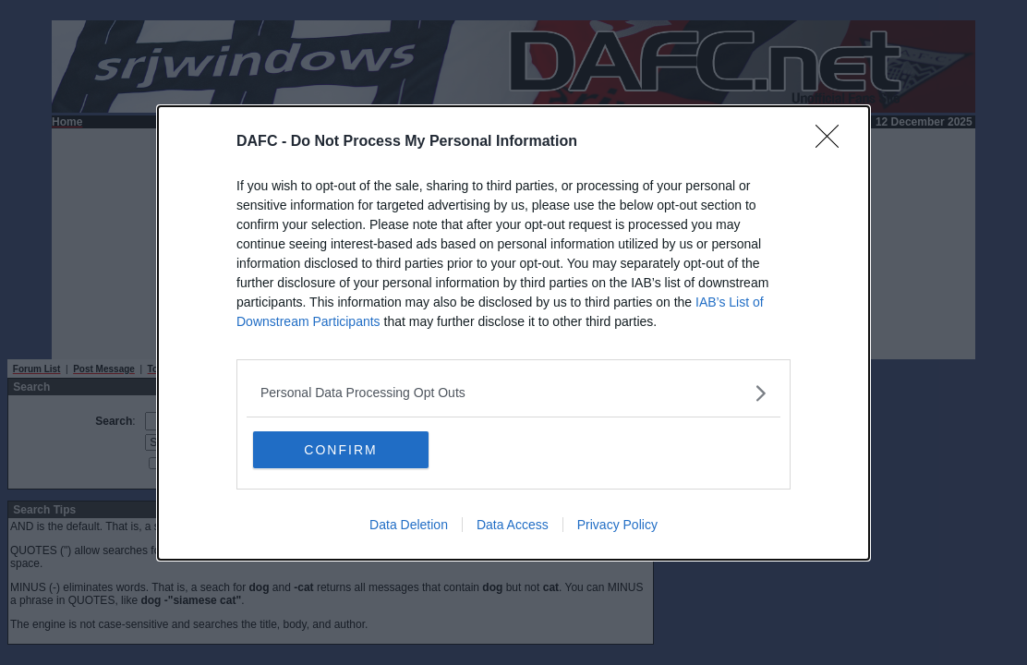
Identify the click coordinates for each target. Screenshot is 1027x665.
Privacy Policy (617, 524)
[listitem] (513, 393)
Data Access (513, 524)
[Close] (833, 142)
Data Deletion (408, 524)
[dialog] (513, 333)
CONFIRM (340, 449)
